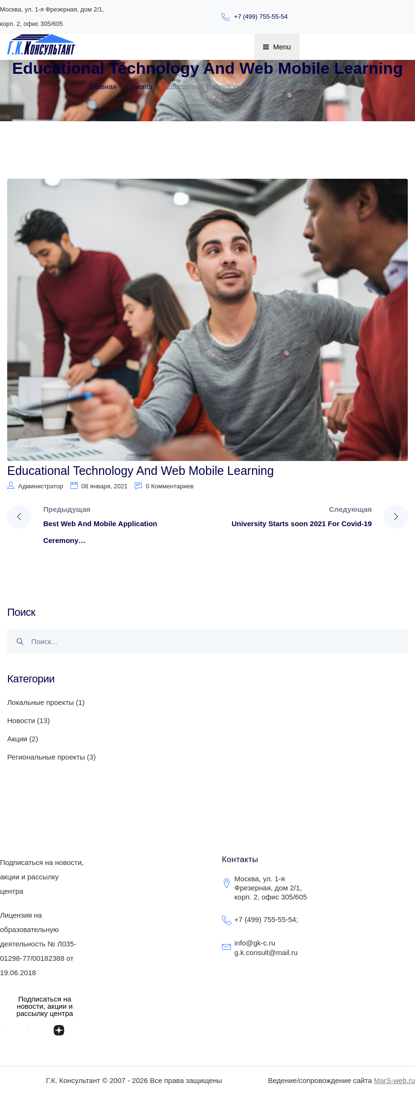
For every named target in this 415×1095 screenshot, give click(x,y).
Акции (17, 739)
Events (142, 86)
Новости (21, 720)
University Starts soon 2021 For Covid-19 (301, 523)
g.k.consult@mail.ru (266, 952)
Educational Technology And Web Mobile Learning (140, 470)
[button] (45, 1006)
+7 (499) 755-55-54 (261, 16)
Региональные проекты (46, 757)
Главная (102, 86)
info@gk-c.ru (254, 943)
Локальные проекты (40, 702)
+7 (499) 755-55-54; (266, 919)
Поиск (23, 644)
